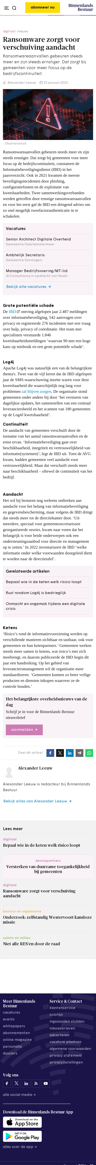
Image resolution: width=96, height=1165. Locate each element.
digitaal (9, 31)
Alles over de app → (20, 1147)
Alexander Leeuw (21, 83)
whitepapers (14, 1026)
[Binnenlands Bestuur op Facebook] (7, 1083)
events (9, 1019)
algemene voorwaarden (70, 1049)
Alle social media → (19, 1095)
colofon (56, 1015)
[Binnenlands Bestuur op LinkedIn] (26, 1083)
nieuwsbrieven (62, 1028)
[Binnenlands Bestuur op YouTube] (46, 1083)
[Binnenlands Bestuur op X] (16, 1083)
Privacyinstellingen (66, 1062)
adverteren (59, 1035)
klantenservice (62, 1008)
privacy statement (66, 1056)
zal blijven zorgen (36, 391)
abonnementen (16, 1033)
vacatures (11, 1013)
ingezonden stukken (67, 1022)
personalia (12, 1047)
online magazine (17, 1040)
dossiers (10, 1053)
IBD (12, 311)
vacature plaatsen (65, 1042)
